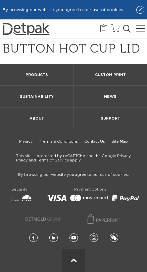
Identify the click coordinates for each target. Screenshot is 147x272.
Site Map (119, 141)
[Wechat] (114, 238)
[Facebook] (33, 238)
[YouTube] (73, 238)
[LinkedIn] (53, 238)
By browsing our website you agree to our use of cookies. (73, 175)
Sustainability (37, 96)
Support (110, 118)
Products (37, 75)
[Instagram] (94, 238)
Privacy (26, 141)
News (110, 96)
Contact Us (94, 141)
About (37, 118)
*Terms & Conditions (58, 141)
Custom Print (110, 75)
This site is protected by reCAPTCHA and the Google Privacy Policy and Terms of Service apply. (73, 158)
